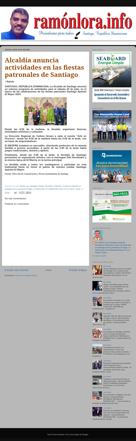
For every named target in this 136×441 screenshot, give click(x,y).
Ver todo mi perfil (99, 256)
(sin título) (107, 266)
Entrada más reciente (16, 270)
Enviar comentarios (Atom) (26, 275)
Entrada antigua (77, 270)
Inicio (48, 270)
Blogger (85, 434)
